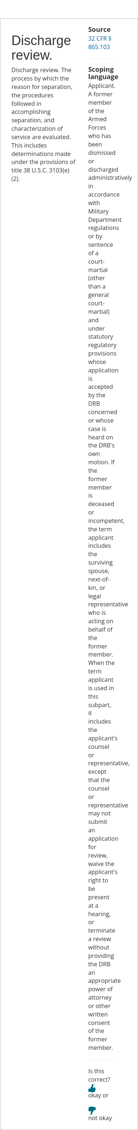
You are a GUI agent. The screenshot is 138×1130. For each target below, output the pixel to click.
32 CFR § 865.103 (100, 42)
